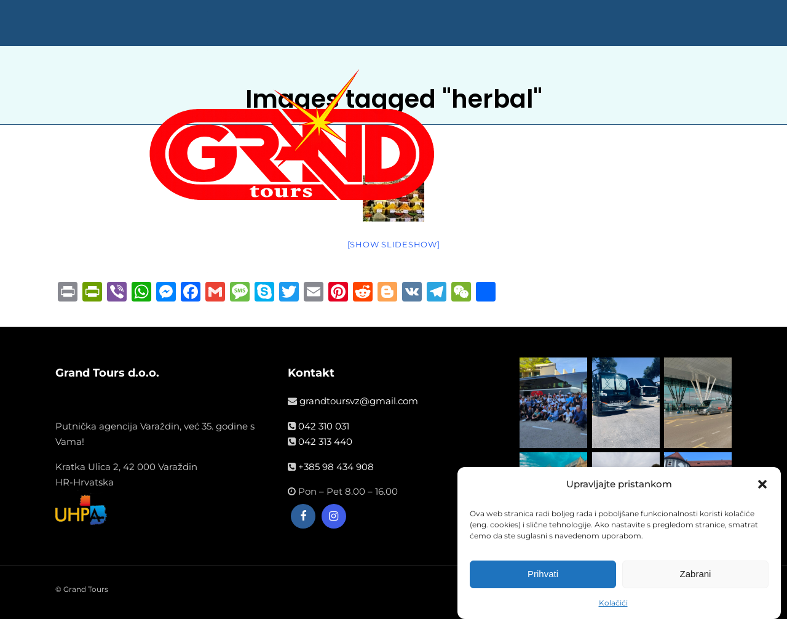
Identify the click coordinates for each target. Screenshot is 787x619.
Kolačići (613, 603)
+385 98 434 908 (336, 467)
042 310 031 (323, 426)
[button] (762, 485)
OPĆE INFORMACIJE (589, 337)
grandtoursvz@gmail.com (358, 401)
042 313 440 (325, 441)
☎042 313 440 (679, 337)
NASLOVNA (198, 337)
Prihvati (543, 574)
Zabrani (695, 574)
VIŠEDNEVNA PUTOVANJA (367, 337)
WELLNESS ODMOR (485, 337)
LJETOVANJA (267, 337)
